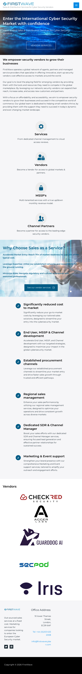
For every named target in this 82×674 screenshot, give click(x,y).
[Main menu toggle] (76, 5)
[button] (41, 45)
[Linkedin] (11, 647)
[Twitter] (6, 647)
